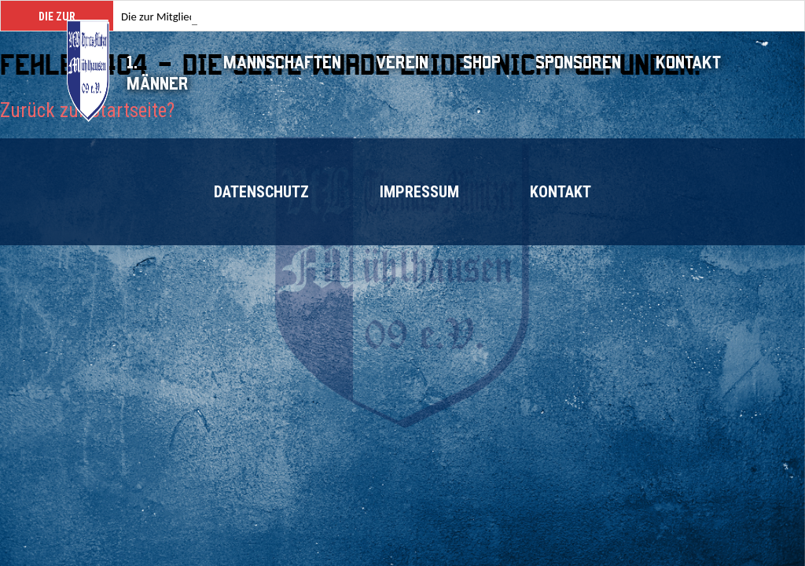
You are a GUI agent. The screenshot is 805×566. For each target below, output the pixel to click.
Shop (482, 62)
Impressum (419, 191)
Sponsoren (578, 62)
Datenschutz (261, 191)
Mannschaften (282, 62)
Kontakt (688, 62)
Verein (402, 62)
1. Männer (158, 73)
